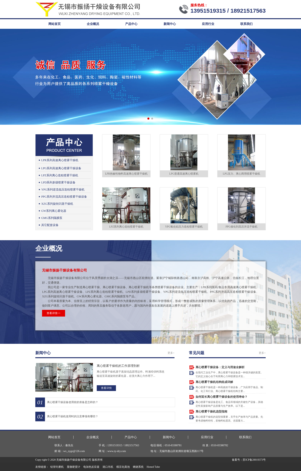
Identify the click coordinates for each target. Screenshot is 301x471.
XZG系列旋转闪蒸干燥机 (55, 204)
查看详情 (106, 388)
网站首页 (54, 24)
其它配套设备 (48, 225)
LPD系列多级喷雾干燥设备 (56, 183)
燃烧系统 (138, 466)
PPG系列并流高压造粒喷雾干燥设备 (62, 197)
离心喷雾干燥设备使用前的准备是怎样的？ (72, 402)
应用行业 (208, 24)
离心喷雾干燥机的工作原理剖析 (118, 365)
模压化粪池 (123, 466)
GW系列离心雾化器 (51, 211)
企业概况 (93, 24)
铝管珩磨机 (57, 466)
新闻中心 (170, 24)
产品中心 (131, 24)
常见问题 (196, 353)
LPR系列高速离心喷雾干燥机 (57, 160)
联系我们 (246, 24)
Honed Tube (153, 466)
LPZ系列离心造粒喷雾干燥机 (57, 175)
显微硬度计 (73, 466)
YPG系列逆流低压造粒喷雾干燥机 (60, 190)
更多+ (171, 352)
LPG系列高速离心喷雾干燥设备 (59, 168)
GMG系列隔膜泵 (49, 218)
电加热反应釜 (91, 466)
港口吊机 (108, 466)
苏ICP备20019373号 (254, 459)
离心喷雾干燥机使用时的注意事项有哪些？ (72, 416)
